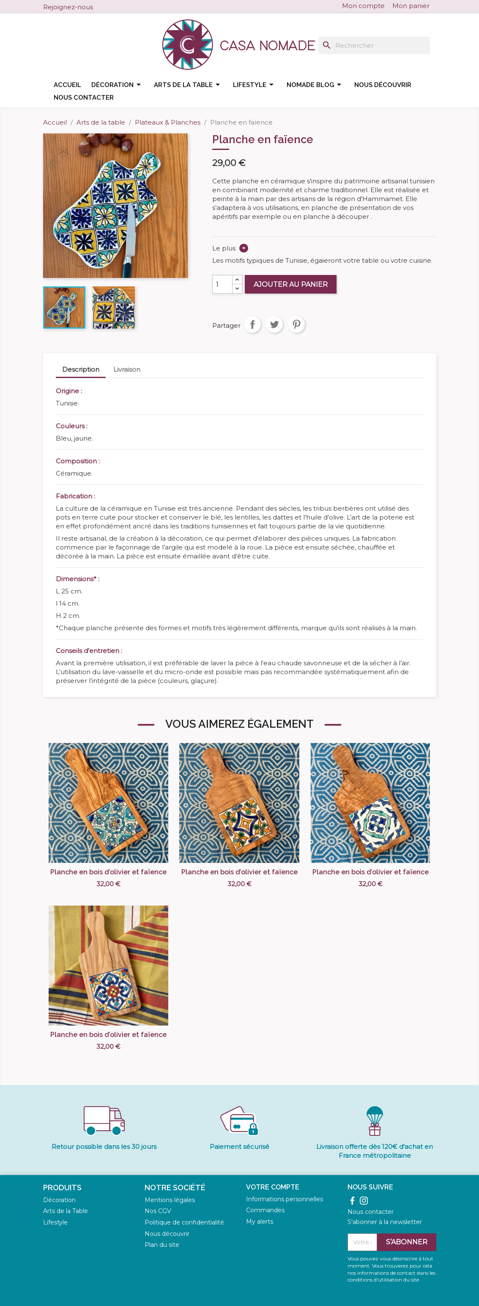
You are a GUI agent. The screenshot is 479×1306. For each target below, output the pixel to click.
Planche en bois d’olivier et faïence (108, 872)
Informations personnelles (284, 1199)
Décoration (117, 84)
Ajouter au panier (291, 284)
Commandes (265, 1210)
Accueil (67, 85)
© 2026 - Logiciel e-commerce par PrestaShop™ (239, 1295)
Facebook (98, 6)
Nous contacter (84, 97)
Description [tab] (80, 369)
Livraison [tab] (126, 369)
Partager (252, 324)
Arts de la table (188, 84)
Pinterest (296, 324)
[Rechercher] (374, 45)
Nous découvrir (382, 85)
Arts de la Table (65, 1211)
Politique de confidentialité (184, 1222)
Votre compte (272, 1187)
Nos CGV (158, 1211)
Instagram (109, 6)
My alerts (259, 1221)
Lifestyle (254, 84)
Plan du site (162, 1245)
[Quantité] (222, 284)
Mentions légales (170, 1200)
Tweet (274, 324)
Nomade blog (315, 84)
